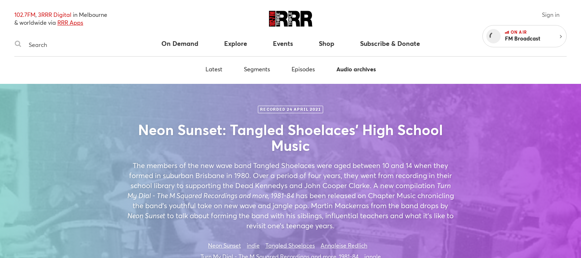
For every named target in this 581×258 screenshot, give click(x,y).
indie (253, 245)
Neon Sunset (224, 245)
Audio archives (356, 69)
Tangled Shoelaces (290, 245)
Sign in (550, 14)
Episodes (303, 69)
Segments (257, 69)
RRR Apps (70, 22)
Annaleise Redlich (344, 245)
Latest (214, 69)
